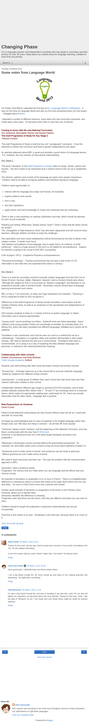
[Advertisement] (44, 23)
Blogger (49, 720)
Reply (10, 557)
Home (44, 652)
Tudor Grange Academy (12, 360)
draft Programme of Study (40, 166)
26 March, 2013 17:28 (31, 590)
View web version (44, 657)
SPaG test (44, 432)
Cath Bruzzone (14, 590)
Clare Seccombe (15, 566)
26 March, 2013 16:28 (36, 566)
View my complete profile (23, 715)
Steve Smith (13, 542)
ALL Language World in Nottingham (63, 108)
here (22, 114)
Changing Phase (19, 46)
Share (5, 528)
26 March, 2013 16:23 (29, 542)
